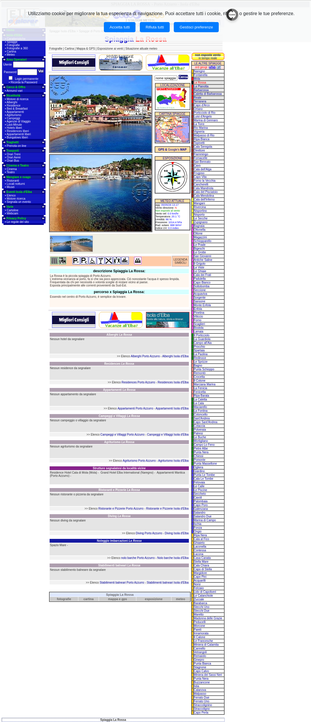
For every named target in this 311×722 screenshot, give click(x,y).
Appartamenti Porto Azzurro (135, 408)
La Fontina (200, 410)
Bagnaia (199, 226)
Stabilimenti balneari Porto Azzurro (122, 582)
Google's (172, 149)
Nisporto (199, 214)
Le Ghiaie (200, 271)
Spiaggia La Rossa (120, 594)
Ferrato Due (201, 697)
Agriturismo (14, 115)
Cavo (197, 165)
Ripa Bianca (201, 139)
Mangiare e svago (18, 177)
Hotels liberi (14, 127)
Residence (13, 105)
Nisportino (200, 210)
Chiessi (198, 456)
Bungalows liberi (17, 137)
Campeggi (13, 118)
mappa (113, 599)
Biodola (198, 327)
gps (124, 599)
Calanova (200, 690)
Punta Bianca (202, 663)
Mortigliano (201, 441)
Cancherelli (201, 184)
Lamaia (198, 331)
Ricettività (13, 95)
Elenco (11, 195)
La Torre (199, 124)
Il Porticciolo (201, 335)
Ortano (198, 109)
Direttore (199, 150)
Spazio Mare (58, 545)
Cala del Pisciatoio (206, 192)
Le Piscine (200, 490)
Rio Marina (201, 127)
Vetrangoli (200, 652)
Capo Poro (201, 505)
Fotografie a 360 (17, 48)
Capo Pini (200, 576)
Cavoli (198, 497)
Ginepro (199, 659)
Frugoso (199, 173)
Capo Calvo (201, 671)
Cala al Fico (201, 539)
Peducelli (200, 622)
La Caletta (200, 399)
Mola (197, 78)
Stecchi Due (201, 610)
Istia (196, 686)
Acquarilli (200, 580)
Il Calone (199, 637)
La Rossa (200, 82)
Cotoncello (200, 414)
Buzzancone (202, 682)
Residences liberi (18, 131)
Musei (11, 187)
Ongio (198, 531)
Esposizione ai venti (110, 48)
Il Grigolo (199, 263)
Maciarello (200, 407)
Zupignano (200, 222)
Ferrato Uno (201, 701)
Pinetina (199, 312)
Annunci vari (15, 90)
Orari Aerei (14, 157)
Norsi (197, 584)
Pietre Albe (201, 448)
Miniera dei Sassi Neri (208, 674)
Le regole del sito (18, 221)
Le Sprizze (200, 361)
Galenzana (201, 508)
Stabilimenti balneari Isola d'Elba (168, 582)
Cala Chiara (201, 565)
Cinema (12, 169)
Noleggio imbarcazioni (119, 540)
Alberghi (12, 102)
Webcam (12, 213)
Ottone (198, 233)
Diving (119, 516)
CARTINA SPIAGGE (172, 113)
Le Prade (200, 244)
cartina (89, 599)
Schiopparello (202, 241)
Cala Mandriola (203, 188)
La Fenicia (200, 388)
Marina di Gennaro (206, 120)
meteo (180, 599)
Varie (9, 206)
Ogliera (198, 467)
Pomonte (199, 459)
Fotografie (13, 45)
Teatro (11, 172)
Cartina (11, 51)
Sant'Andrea (202, 418)
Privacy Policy (16, 218)
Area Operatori (16, 59)
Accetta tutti (120, 27)
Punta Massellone (205, 463)
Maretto (199, 614)
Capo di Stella (203, 569)
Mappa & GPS (85, 48)
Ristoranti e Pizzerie (119, 490)
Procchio (199, 346)
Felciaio (199, 588)
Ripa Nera (200, 535)
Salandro (199, 512)
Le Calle (199, 486)
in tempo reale (207, 56)
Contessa (200, 550)
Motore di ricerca (17, 99)
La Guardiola (202, 339)
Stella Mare (201, 561)
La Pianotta (201, 86)
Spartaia (199, 350)
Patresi (198, 433)
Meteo (11, 54)
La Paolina (200, 354)
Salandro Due (202, 516)
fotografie (64, 599)
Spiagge (12, 42)
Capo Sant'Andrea (205, 422)
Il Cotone (199, 380)
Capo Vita (200, 176)
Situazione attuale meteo (141, 48)
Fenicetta (200, 392)
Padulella (200, 278)
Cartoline (12, 210)
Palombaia (200, 501)
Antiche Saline (203, 259)
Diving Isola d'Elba (177, 533)
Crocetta (199, 376)
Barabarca (200, 603)
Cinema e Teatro (17, 165)
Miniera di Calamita (206, 644)
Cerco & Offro (16, 87)
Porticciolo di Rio (204, 112)
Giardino (199, 471)
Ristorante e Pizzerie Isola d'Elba (167, 508)
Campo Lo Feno (204, 444)
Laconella (200, 546)
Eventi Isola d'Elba (19, 192)
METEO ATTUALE (172, 201)
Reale (197, 97)
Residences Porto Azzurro (138, 382)
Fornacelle (200, 158)
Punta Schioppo (204, 369)
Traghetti (12, 142)
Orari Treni (13, 154)
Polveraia (200, 429)
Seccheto (200, 493)
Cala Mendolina (204, 195)
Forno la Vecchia (205, 180)
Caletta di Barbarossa (208, 93)
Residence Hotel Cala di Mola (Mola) (73, 472)
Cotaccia (199, 425)
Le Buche (200, 437)
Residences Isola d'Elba (173, 382)
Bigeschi (199, 248)
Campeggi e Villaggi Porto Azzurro (122, 434)
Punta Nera (201, 452)
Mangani (199, 203)
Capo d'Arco (202, 105)
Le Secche (200, 218)
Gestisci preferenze (196, 27)
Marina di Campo (205, 520)
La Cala (199, 403)
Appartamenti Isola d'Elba (172, 408)
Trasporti (12, 150)
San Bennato (202, 161)
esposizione (153, 599)
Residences (119, 363)
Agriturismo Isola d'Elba (173, 460)
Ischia (197, 524)
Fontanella (200, 75)
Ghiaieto (199, 542)
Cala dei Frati (202, 275)
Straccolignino (203, 705)
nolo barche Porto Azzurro (138, 557)
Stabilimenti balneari (119, 565)
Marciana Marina (204, 384)
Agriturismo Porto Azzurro (139, 460)
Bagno (198, 365)
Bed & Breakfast (17, 108)
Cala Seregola (203, 146)
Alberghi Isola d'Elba (175, 356)
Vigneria (199, 131)
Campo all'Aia (202, 342)
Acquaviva (200, 293)
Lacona (198, 554)
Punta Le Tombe (204, 474)
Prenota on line (16, 145)
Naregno (199, 71)
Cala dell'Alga (202, 169)
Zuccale (199, 599)
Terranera (200, 101)
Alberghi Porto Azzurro (145, 356)
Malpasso (200, 693)
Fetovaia (199, 482)
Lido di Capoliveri (205, 591)
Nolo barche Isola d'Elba (173, 557)
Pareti (197, 629)
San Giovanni (202, 256)
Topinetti (199, 143)
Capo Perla (201, 712)
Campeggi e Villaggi (119, 416)
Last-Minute (14, 124)
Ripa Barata (201, 395)
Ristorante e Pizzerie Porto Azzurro (121, 508)
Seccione (200, 290)
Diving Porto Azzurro (149, 533)
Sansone (199, 301)
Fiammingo (201, 154)
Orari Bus (13, 160)
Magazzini (200, 237)
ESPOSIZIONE (172, 158)
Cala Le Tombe (203, 478)
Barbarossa (201, 90)
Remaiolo (200, 656)
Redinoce (200, 358)
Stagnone (200, 667)
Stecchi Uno (201, 607)
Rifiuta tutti (155, 27)
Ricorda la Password (24, 82)
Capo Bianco (202, 282)
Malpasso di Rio (204, 135)
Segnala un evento (19, 201)
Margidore (200, 573)
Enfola (198, 309)
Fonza (198, 527)
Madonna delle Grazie (208, 618)
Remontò (200, 373)
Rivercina (200, 207)
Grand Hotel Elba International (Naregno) (127, 472)
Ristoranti (13, 180)
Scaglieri (199, 324)
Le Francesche (203, 640)
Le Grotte (200, 252)
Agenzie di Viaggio (19, 121)
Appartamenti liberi (19, 134)
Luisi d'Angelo (203, 116)
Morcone (199, 625)
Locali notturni (16, 183)
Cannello (199, 648)
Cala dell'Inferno (204, 199)
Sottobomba (201, 286)
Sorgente (200, 297)
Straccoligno (202, 708)
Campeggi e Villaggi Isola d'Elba (168, 434)
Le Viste (199, 267)
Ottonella (199, 229)
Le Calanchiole (203, 595)
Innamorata (201, 633)
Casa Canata (202, 557)
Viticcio (198, 316)
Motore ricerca (16, 198)
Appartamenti (15, 111)
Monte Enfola (202, 305)
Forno (197, 320)
